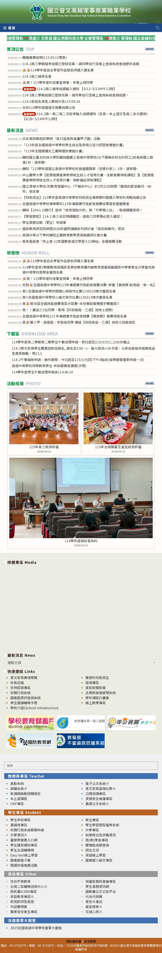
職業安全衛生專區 (23, 911)
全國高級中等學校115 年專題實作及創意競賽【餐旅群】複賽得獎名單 (74, 316)
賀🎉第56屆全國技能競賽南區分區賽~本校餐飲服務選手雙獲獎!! (70, 303)
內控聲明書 (18, 906)
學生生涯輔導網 (22, 850)
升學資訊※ (18, 834)
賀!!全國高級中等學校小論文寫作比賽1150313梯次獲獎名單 (67, 297)
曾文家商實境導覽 (23, 677)
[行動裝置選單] (9, 27)
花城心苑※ (93, 911)
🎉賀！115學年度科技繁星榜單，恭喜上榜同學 (58, 82)
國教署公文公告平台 (100, 891)
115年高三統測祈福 (44, 446)
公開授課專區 (95, 793)
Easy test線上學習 (24, 855)
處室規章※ (93, 906)
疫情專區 (92, 682)
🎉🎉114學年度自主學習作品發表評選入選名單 (58, 69)
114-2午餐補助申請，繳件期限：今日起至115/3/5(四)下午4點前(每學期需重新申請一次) (78, 359)
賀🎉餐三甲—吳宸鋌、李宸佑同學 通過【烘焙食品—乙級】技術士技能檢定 (78, 322)
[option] (81, 608)
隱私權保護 (73, 941)
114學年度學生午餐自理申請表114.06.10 (42, 371)
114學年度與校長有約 (81, 540)
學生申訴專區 (20, 819)
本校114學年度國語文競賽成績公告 (48, 107)
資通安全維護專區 (98, 798)
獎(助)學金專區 (96, 839)
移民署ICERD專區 (23, 891)
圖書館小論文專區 (98, 860)
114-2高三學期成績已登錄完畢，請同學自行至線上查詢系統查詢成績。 (75, 95)
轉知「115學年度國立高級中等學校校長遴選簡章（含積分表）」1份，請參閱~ (80, 168)
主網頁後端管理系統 (100, 692)
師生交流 (92, 850)
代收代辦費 (93, 896)
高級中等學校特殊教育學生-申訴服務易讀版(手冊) (49, 365)
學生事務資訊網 (97, 886)
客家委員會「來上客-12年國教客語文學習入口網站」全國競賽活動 (72, 241)
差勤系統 (17, 783)
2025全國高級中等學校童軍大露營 (36, 927)
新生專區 (92, 819)
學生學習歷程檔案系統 (102, 824)
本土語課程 (18, 798)
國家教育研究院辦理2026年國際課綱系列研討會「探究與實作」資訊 (73, 228)
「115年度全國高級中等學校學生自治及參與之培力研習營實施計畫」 (74, 144)
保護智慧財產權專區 (100, 881)
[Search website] (158, 27)
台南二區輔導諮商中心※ (28, 886)
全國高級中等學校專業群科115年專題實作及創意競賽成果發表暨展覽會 (75, 203)
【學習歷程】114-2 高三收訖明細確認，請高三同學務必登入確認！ (72, 216)
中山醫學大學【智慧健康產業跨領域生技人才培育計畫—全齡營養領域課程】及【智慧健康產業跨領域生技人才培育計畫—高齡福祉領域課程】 (88, 177)
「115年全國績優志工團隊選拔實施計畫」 (53, 150)
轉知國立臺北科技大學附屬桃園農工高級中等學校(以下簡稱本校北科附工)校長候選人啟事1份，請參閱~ (87, 160)
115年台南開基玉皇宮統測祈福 (118, 446)
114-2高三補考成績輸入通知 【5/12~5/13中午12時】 (69, 88)
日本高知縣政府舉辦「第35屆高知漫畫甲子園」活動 (61, 138)
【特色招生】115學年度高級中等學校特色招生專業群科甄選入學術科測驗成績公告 (84, 197)
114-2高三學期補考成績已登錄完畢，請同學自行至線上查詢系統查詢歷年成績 (80, 63)
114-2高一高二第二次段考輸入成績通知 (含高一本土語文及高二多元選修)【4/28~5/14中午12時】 (85, 116)
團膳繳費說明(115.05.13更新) (44, 57)
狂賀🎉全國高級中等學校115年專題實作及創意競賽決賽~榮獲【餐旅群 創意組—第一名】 (88, 284)
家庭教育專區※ (22, 896)
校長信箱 (17, 682)
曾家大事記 (93, 901)
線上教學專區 (95, 702)
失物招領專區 (20, 687)
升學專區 (92, 829)
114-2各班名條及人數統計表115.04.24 (51, 101)
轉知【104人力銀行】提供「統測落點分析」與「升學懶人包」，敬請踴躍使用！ (82, 209)
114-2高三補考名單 (36, 76)
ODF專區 (17, 803)
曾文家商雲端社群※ (100, 788)
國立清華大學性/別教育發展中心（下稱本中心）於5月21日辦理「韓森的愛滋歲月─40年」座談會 (86, 189)
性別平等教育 (20, 881)
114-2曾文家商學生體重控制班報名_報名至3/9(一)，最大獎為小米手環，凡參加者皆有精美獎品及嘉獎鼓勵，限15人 (83, 351)
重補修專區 (18, 824)
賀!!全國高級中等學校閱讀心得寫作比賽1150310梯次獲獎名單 (69, 291)
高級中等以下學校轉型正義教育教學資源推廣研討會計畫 (64, 234)
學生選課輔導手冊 (23, 702)
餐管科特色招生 (97, 677)
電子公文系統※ (97, 783)
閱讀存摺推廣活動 (23, 865)
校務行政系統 (20, 692)
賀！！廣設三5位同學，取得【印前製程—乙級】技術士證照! (67, 309)
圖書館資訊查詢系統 (25, 697)
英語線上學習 (95, 855)
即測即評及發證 (22, 901)
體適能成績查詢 (97, 845)
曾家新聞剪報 (95, 687)
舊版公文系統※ (97, 803)
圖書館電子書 (20, 860)
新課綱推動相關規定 (25, 793)
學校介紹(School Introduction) (34, 707)
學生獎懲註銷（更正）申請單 (44, 222)
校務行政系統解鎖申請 (27, 829)
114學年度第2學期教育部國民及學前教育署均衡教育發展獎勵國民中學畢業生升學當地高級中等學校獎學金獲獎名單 (88, 270)
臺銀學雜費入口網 (23, 839)
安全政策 (90, 941)
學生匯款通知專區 (23, 845)
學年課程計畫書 (97, 697)
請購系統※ (18, 788)
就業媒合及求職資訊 (100, 834)
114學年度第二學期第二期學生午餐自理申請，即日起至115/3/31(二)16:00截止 (71, 341)
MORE (149, 49)
